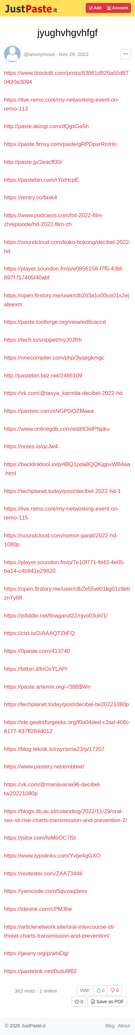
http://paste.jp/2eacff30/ (33, 162)
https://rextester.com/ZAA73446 (43, 873)
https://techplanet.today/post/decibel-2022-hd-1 (62, 491)
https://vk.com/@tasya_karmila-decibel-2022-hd (63, 393)
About (124, 1025)
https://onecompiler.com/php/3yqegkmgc (54, 358)
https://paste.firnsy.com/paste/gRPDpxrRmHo (60, 144)
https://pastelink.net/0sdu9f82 (40, 971)
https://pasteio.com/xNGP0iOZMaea (49, 411)
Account (117, 8)
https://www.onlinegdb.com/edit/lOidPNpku (57, 429)
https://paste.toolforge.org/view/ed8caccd (55, 322)
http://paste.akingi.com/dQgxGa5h (46, 126)
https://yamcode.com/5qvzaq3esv (45, 891)
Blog (109, 1025)
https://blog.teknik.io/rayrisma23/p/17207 (54, 749)
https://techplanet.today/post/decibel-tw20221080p (66, 704)
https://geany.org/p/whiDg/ (36, 953)
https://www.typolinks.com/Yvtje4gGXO (52, 856)
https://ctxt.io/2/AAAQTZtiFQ (39, 633)
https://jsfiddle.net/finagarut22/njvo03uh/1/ (56, 616)
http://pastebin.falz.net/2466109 (43, 375)
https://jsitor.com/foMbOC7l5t (40, 838)
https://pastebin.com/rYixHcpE (41, 180)
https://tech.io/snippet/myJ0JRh (43, 340)
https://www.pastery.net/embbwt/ (44, 767)
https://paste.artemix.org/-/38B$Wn (47, 687)
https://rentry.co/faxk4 (30, 197)
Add (95, 8)
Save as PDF (107, 1001)
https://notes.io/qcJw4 (31, 446)
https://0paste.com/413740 (37, 651)
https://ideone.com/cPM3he (38, 909)
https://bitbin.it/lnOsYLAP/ (36, 669)
